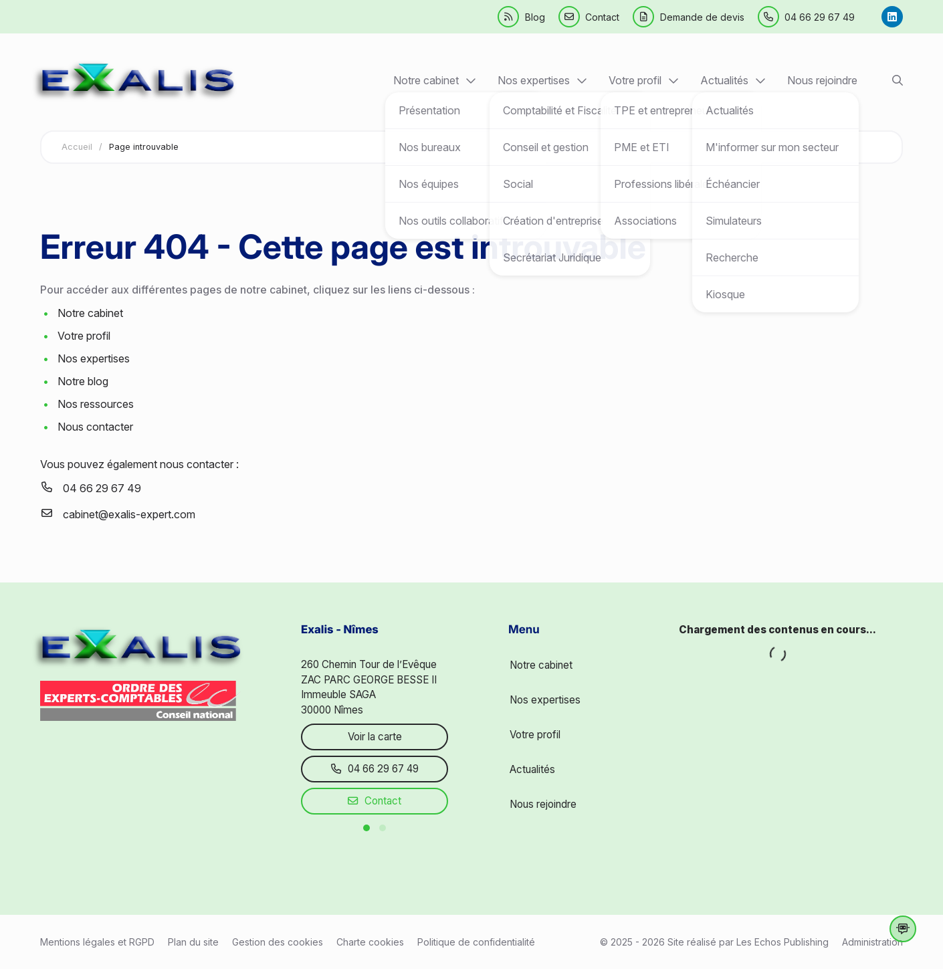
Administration (872, 942)
